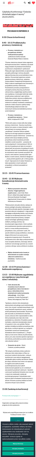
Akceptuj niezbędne (18, 448)
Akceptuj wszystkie (18, 453)
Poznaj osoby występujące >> (11, 395)
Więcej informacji (18, 443)
